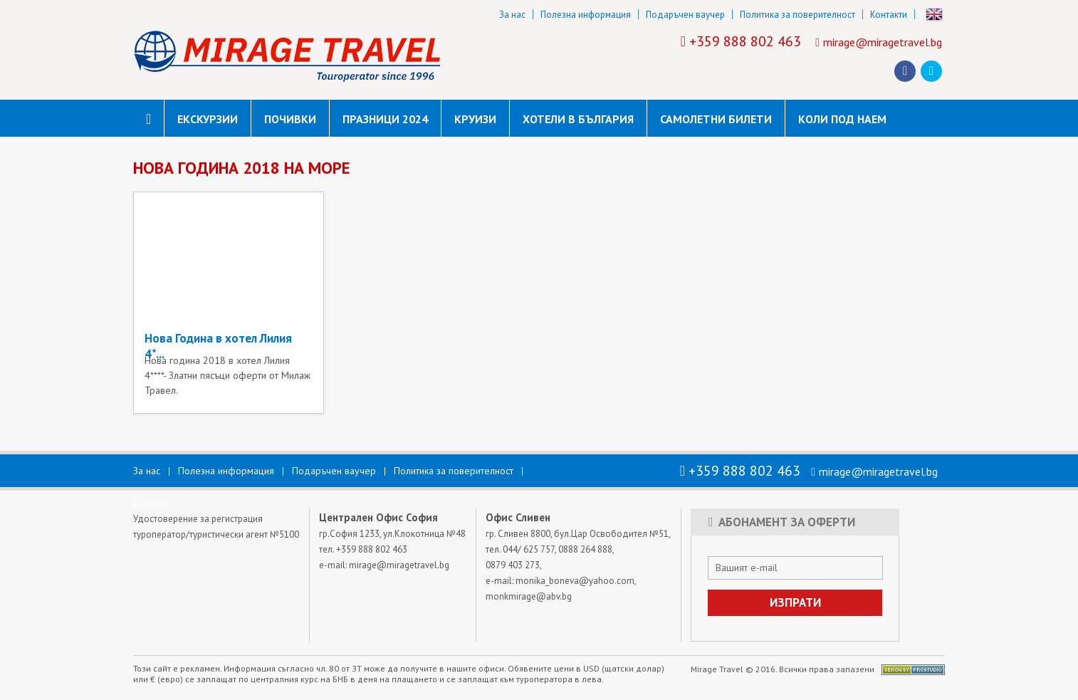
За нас (512, 15)
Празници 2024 (385, 119)
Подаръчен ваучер (685, 15)
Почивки (290, 119)
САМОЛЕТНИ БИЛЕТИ (716, 119)
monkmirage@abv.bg (529, 596)
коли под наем (842, 119)
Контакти (888, 15)
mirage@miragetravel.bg (882, 42)
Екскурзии (207, 119)
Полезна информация (585, 15)
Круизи (475, 119)
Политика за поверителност (797, 15)
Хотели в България (578, 119)
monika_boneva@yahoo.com (575, 581)
